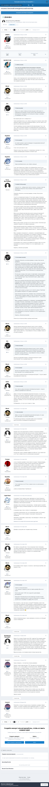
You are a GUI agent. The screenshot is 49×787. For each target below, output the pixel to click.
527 (7, 146)
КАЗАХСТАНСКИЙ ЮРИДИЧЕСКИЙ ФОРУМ (17, 8)
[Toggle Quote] (15, 64)
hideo (7, 381)
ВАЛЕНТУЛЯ (7, 60)
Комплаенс (7, 580)
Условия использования (13, 785)
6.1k (7, 114)
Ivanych (7, 660)
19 (8, 648)
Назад (5, 29)
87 (8, 470)
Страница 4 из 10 (36, 29)
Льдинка (7, 135)
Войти (34, 742)
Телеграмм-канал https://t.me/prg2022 (23, 1)
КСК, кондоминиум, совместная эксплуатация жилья (25, 22)
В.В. (7, 103)
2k (8, 97)
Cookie (28, 777)
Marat (7, 86)
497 (7, 439)
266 (7, 487)
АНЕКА (7, 34)
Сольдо (7, 459)
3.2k (7, 71)
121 (8, 591)
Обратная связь (22, 777)
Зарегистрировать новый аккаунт (14, 742)
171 (8, 671)
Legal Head (7, 495)
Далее (27, 29)
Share (5, 24)
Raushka (7, 476)
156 (7, 392)
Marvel (7, 429)
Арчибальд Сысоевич (7, 636)
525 (7, 506)
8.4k (7, 45)
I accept (44, 784)
